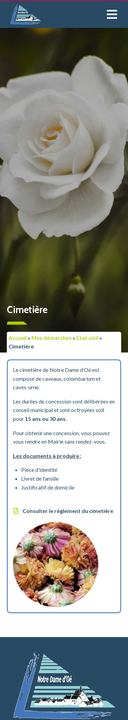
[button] (112, 14)
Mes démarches (51, 338)
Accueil (18, 338)
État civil (87, 338)
